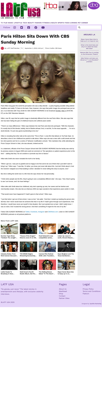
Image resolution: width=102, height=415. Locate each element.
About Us (62, 289)
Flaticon (86, 294)
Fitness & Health (49, 23)
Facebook (33, 212)
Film (5, 23)
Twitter (27, 212)
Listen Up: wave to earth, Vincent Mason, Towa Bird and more (65, 237)
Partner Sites (64, 298)
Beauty (31, 23)
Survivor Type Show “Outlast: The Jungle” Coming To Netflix (8, 237)
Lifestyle (18, 23)
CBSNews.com (53, 212)
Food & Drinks (71, 23)
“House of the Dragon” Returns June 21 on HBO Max (28, 237)
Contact (62, 296)
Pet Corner (83, 23)
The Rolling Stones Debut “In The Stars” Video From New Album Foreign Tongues (47, 273)
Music (10, 23)
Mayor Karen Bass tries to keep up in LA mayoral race (66, 273)
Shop (61, 294)
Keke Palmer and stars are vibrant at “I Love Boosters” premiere (89, 59)
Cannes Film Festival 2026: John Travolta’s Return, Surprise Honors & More (47, 255)
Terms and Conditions (92, 291)
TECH (25, 23)
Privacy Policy (88, 289)
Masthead (63, 291)
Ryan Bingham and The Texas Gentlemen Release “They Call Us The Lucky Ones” (66, 255)
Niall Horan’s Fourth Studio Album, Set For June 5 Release (27, 273)
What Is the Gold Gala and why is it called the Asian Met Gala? (89, 46)
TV (2, 23)
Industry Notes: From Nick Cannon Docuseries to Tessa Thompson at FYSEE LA (9, 255)
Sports (61, 23)
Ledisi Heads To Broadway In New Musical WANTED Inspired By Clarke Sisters (7, 273)
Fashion (38, 23)
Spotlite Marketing (95, 303)
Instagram (41, 212)
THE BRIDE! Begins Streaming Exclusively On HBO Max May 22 (27, 255)
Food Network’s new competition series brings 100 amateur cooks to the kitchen (46, 237)
